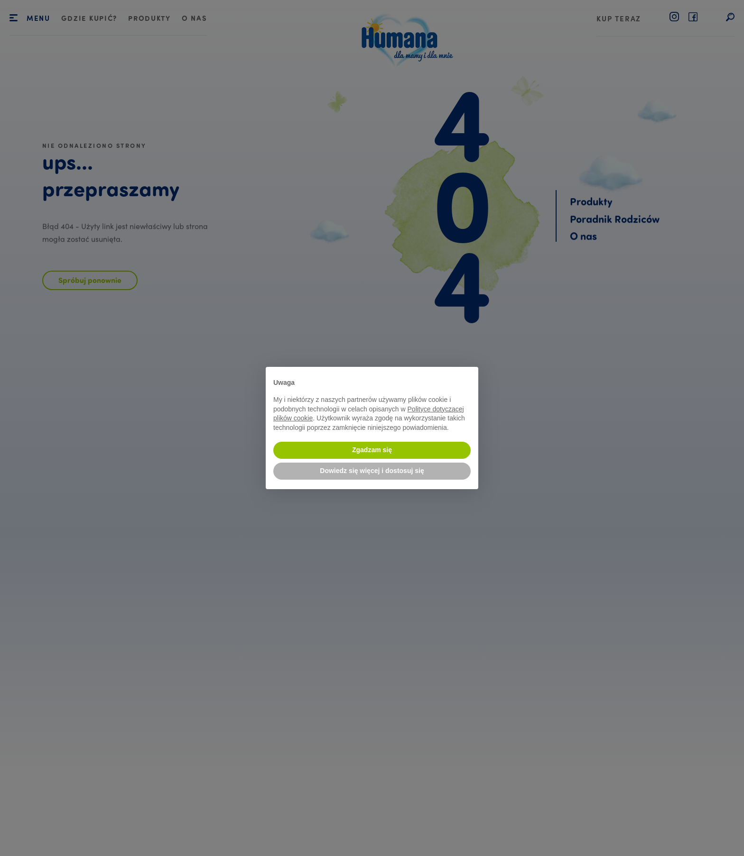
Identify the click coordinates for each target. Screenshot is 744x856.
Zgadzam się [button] (372, 450)
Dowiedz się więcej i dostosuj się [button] (372, 470)
